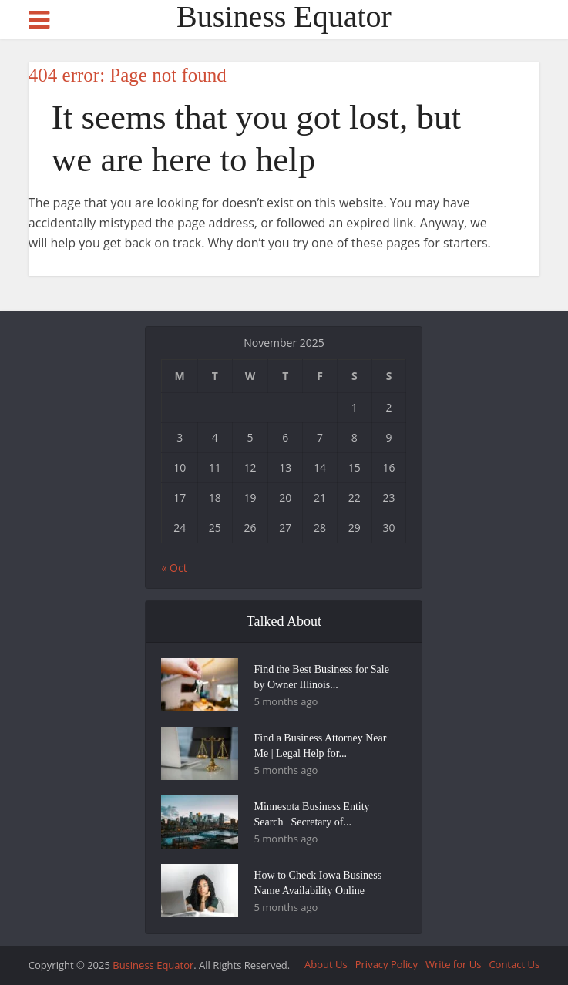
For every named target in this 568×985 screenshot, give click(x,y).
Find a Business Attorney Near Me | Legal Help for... (320, 745)
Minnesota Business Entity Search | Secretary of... (311, 814)
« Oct (174, 567)
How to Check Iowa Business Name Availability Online (317, 882)
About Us (326, 964)
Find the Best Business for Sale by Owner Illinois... (321, 677)
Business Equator (284, 17)
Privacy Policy (386, 964)
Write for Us (453, 964)
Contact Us (514, 964)
